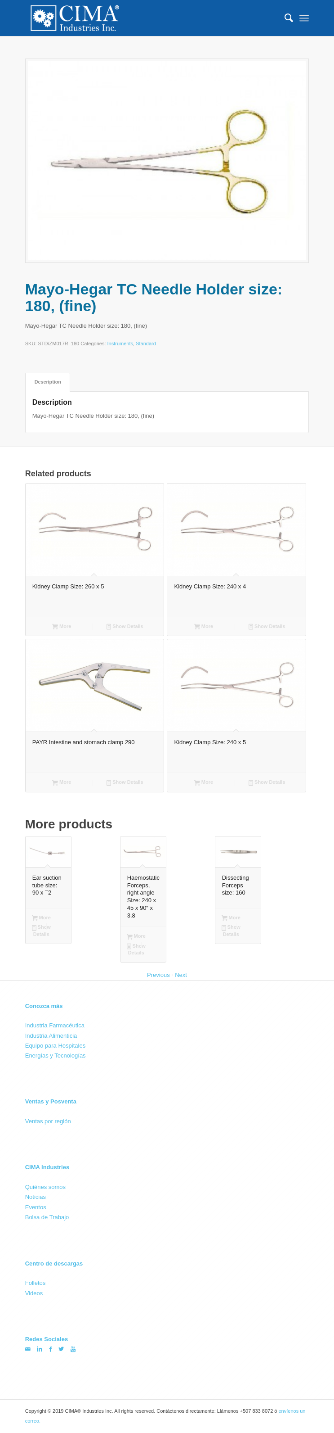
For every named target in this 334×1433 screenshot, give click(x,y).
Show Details (125, 626)
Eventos (35, 1207)
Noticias (35, 1196)
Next (181, 975)
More (61, 626)
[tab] (47, 382)
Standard (146, 344)
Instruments (120, 344)
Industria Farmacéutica (55, 1025)
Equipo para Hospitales (55, 1045)
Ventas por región (48, 1121)
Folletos (35, 1282)
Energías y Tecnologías (55, 1055)
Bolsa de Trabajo (47, 1217)
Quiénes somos (45, 1187)
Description (48, 381)
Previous (158, 975)
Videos (34, 1293)
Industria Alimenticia (51, 1035)
